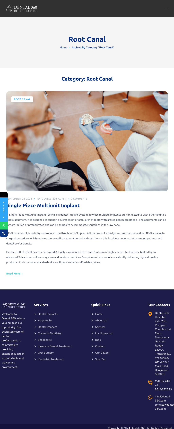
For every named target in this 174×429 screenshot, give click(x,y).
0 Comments (79, 198)
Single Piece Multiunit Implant (43, 205)
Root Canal (22, 99)
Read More (13, 273)
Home (63, 47)
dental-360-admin (53, 198)
